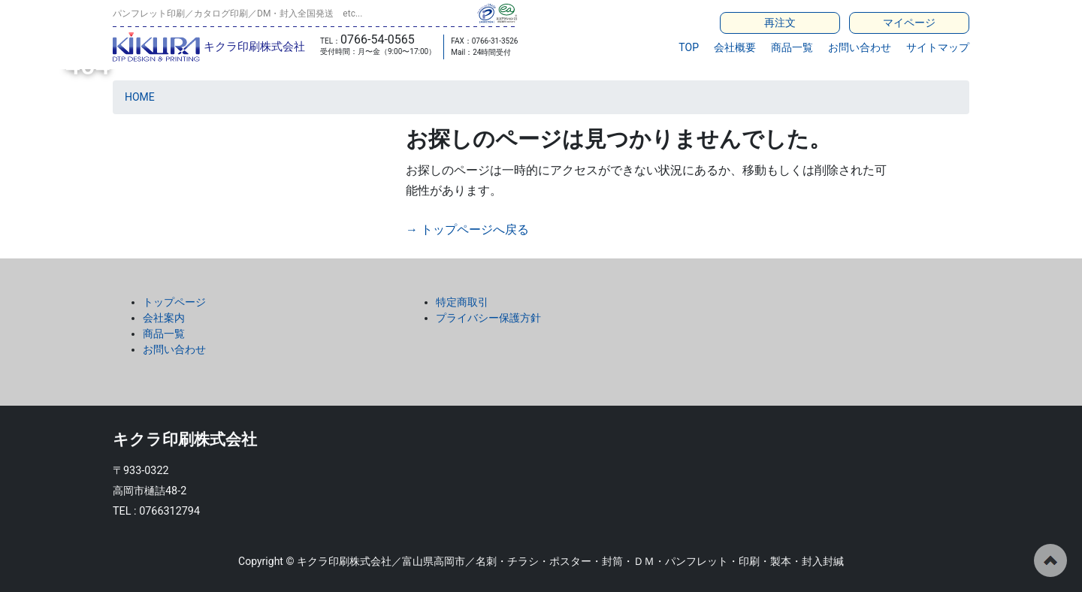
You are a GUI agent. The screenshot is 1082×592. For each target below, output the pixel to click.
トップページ (174, 302)
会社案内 (164, 318)
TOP (689, 47)
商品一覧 (792, 47)
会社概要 (735, 47)
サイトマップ (937, 47)
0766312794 (169, 511)
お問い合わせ (859, 47)
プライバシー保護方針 (488, 318)
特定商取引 (462, 302)
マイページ (909, 23)
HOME (140, 97)
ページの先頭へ (1050, 560)
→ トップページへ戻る (467, 229)
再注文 (780, 23)
